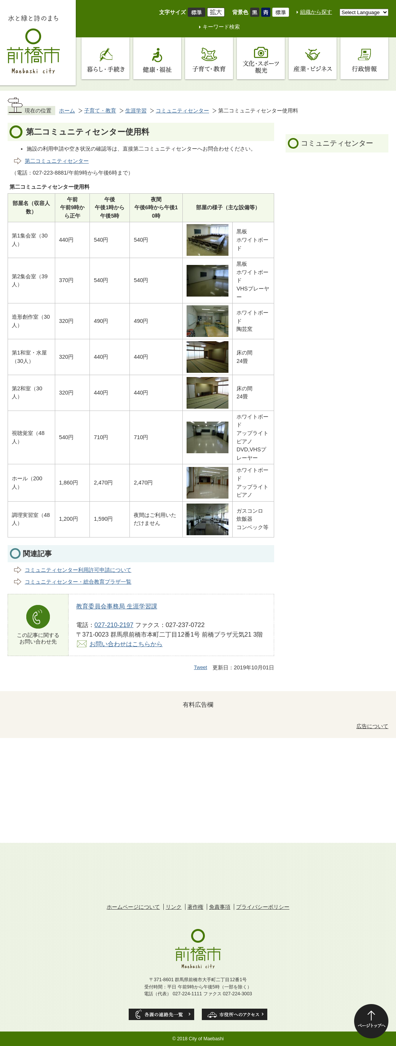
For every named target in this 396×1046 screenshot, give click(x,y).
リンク (174, 907)
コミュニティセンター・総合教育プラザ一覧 (78, 582)
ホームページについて (133, 907)
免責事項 (219, 907)
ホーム (67, 110)
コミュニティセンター (182, 110)
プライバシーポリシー (262, 907)
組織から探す (316, 12)
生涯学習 (136, 110)
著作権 (195, 907)
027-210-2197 (113, 624)
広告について (372, 726)
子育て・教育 (100, 110)
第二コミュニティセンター (57, 161)
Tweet (200, 667)
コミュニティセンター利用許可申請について (78, 570)
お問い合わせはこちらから (126, 643)
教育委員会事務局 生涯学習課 (116, 606)
